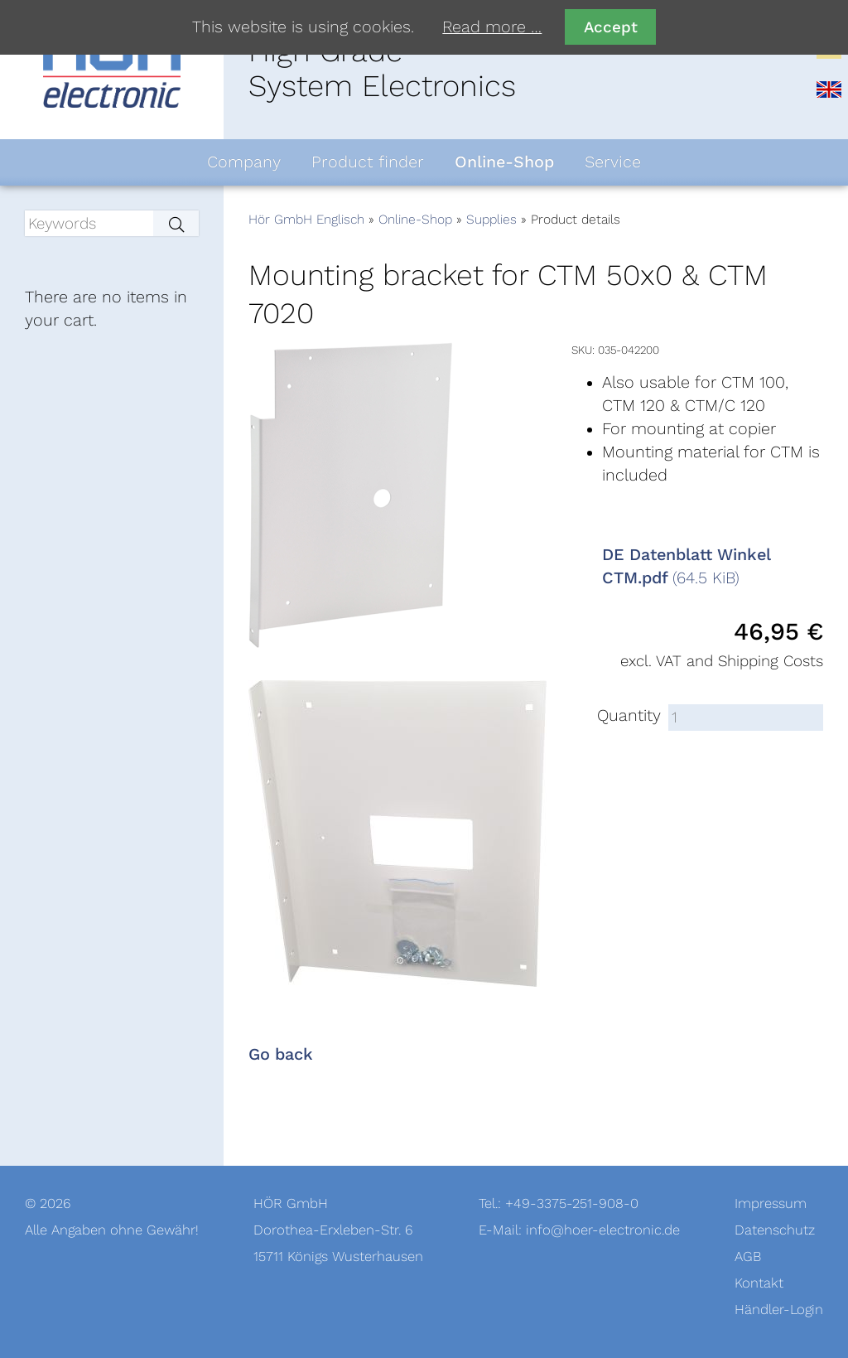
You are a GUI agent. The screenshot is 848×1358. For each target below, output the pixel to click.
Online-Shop (415, 219)
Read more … (492, 27)
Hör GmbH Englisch (306, 219)
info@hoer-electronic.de (603, 1230)
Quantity (629, 716)
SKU (581, 350)
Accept (611, 27)
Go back (280, 1055)
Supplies (491, 219)
